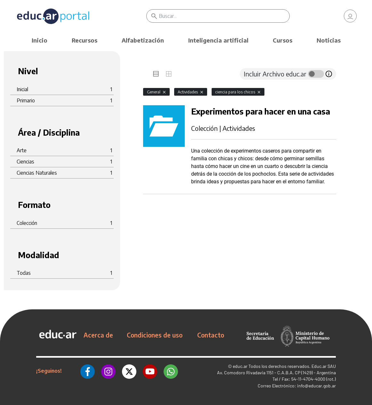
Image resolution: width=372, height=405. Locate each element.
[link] (350, 16)
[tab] (156, 74)
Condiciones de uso (154, 335)
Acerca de (98, 335)
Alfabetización (143, 40)
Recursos (84, 40)
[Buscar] (224, 16)
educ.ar (240, 366)
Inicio (39, 40)
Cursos (282, 40)
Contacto (210, 335)
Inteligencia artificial (218, 40)
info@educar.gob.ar (316, 385)
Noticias (329, 40)
